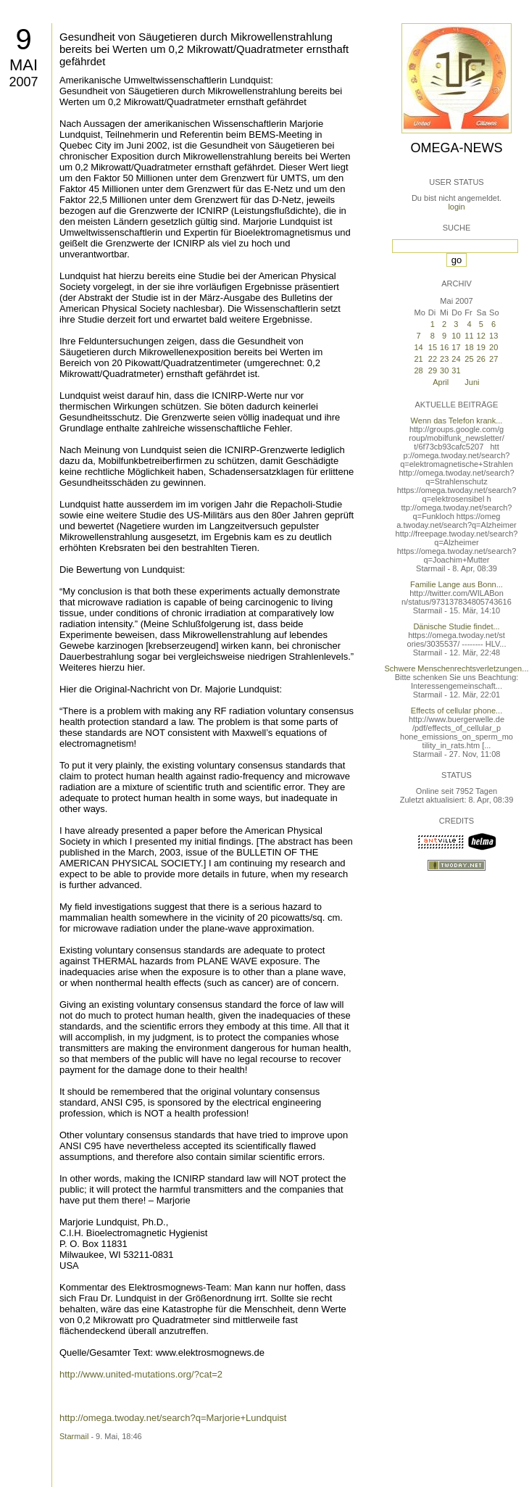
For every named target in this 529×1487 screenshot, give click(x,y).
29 (432, 370)
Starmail (73, 1436)
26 (481, 359)
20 (493, 347)
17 (455, 347)
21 (418, 359)
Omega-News (456, 148)
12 (481, 335)
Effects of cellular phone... (456, 710)
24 (455, 359)
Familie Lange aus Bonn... (456, 584)
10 (455, 335)
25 (469, 359)
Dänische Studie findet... (456, 626)
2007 (23, 82)
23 (444, 359)
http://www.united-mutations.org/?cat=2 (140, 1374)
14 (418, 347)
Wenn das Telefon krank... (457, 420)
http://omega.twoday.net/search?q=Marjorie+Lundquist (172, 1417)
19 (481, 347)
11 (469, 335)
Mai (23, 65)
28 (418, 370)
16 (444, 347)
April (441, 382)
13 (493, 335)
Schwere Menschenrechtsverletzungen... (457, 668)
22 (432, 359)
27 (493, 359)
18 (469, 347)
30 (444, 370)
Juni (472, 382)
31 (455, 370)
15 (432, 347)
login (456, 206)
